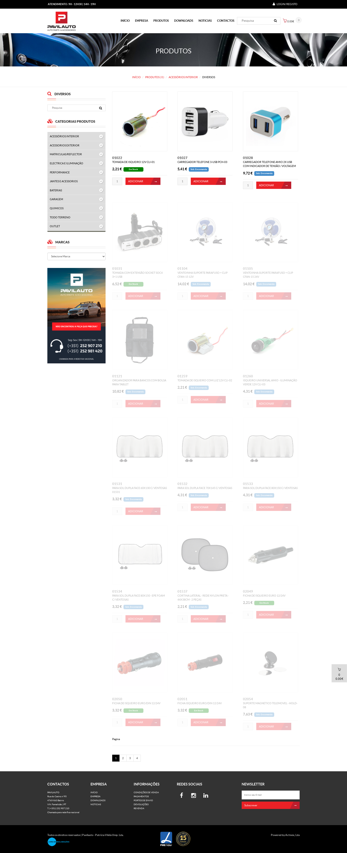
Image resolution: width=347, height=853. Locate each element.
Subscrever (272, 805)
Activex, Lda (292, 835)
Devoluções (141, 804)
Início (125, 20)
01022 (117, 158)
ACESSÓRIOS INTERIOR (183, 77)
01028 (248, 158)
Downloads (183, 20)
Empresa (141, 20)
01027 (182, 158)
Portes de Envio (143, 800)
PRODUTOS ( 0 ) (154, 77)
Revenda (139, 808)
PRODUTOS (161, 20)
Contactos (225, 20)
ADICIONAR (144, 181)
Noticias (205, 20)
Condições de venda (146, 792)
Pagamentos (141, 796)
